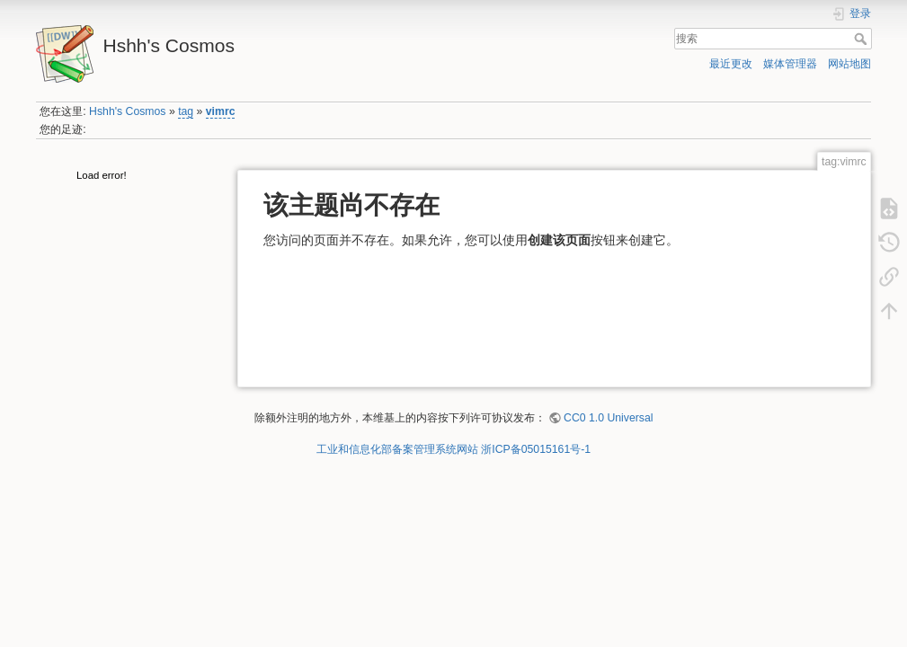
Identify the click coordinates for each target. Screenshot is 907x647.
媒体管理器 (790, 64)
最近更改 (730, 64)
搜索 (862, 38)
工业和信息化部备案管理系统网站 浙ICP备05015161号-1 (453, 449)
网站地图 (849, 64)
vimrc (221, 111)
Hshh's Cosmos (127, 111)
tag (185, 111)
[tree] (128, 177)
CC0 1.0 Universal (608, 418)
